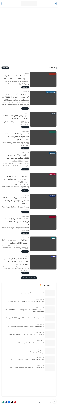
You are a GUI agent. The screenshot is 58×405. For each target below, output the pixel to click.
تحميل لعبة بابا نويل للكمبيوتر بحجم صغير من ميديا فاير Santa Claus (26, 334)
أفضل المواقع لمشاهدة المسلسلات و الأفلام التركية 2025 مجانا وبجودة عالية (24, 318)
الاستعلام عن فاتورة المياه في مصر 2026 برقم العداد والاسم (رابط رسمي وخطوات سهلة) (16, 158)
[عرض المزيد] (5, 68)
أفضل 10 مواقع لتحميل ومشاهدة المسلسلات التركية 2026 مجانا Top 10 (25, 301)
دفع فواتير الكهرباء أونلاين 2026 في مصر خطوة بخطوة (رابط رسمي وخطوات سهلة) (15, 136)
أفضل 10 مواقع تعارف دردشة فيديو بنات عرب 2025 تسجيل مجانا (27, 359)
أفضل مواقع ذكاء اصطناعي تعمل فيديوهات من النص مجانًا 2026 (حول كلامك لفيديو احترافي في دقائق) (15, 97)
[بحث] (3, 3)
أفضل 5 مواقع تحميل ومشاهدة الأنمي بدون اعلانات (31, 343)
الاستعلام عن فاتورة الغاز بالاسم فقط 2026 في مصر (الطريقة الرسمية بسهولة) (15, 200)
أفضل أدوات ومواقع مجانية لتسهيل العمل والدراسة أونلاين (15, 117)
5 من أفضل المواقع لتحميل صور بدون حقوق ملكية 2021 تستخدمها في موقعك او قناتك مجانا (25, 352)
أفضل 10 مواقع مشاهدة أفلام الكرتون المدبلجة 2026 (30, 293)
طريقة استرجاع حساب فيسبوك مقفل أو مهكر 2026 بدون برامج (15, 241)
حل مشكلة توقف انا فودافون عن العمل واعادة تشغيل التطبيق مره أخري (25, 326)
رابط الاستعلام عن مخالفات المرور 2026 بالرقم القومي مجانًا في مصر (16, 77)
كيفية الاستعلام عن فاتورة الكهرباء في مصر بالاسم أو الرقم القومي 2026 (16, 221)
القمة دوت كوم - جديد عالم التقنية (35, 402)
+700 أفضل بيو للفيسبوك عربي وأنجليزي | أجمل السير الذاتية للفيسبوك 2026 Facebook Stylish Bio (24, 311)
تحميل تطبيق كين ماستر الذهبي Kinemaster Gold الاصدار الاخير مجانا (26, 368)
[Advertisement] (29, 20)
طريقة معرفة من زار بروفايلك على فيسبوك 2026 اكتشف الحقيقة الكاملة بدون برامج (16, 261)
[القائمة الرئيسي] (55, 3)
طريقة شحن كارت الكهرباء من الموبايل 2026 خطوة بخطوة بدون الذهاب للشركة (16, 179)
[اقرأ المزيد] (25, 87)
